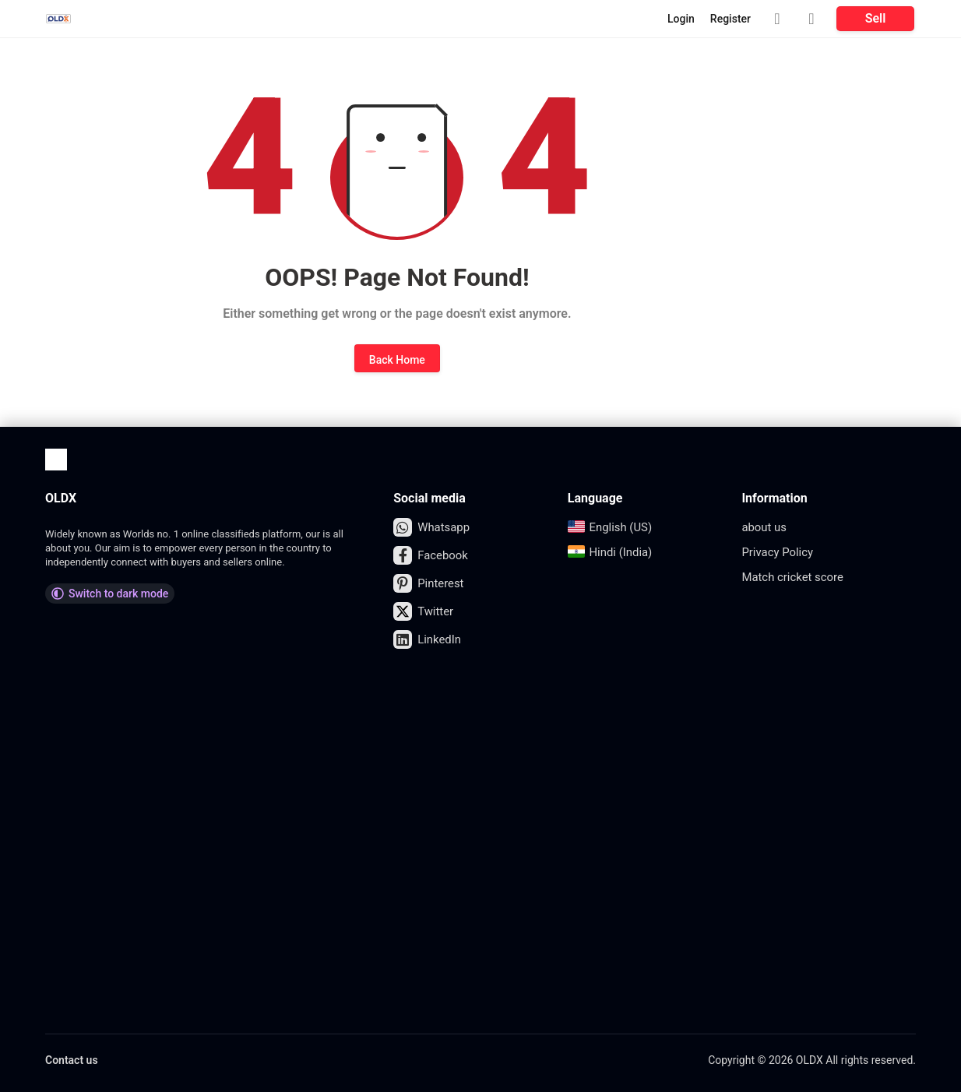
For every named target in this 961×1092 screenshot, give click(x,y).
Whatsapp (433, 527)
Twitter (424, 611)
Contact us (71, 1060)
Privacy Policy (779, 551)
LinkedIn (428, 639)
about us (765, 527)
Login (681, 18)
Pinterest (430, 583)
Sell (875, 18)
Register (730, 18)
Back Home (397, 360)
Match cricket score (795, 576)
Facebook (432, 555)
